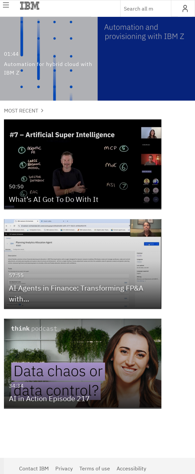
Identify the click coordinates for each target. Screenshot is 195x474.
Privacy (64, 468)
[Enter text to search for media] (139, 8)
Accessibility (131, 468)
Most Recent (23, 110)
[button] (185, 8)
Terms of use (94, 468)
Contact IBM (34, 468)
